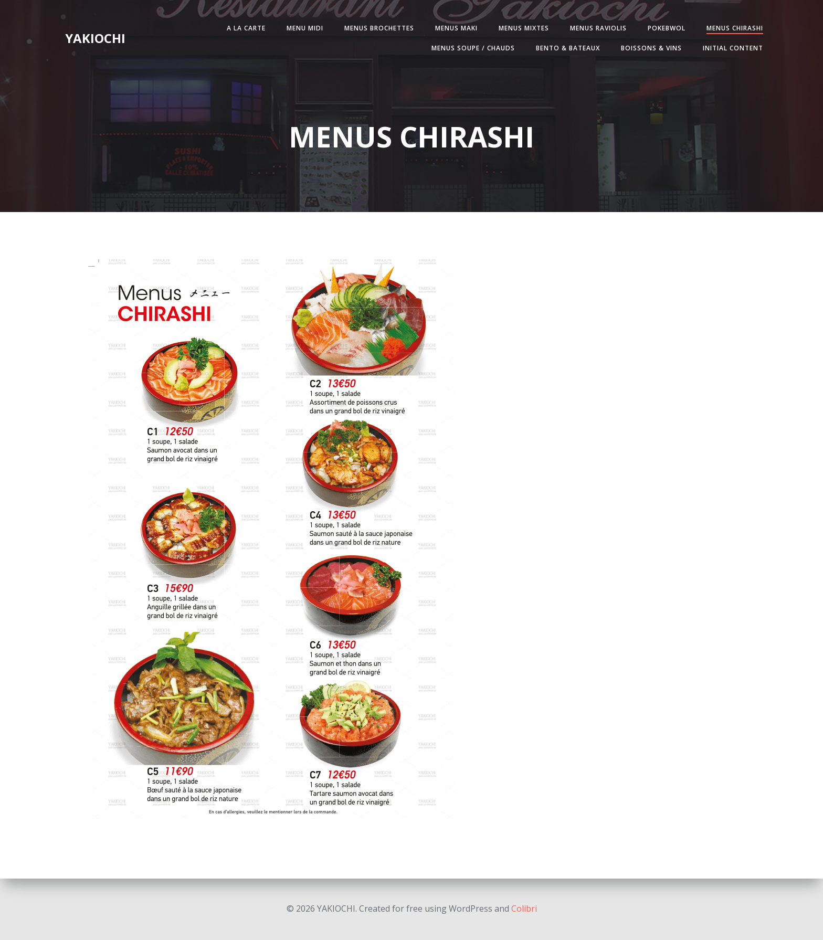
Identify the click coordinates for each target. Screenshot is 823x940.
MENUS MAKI (456, 28)
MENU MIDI (305, 28)
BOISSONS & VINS (651, 48)
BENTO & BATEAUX (568, 48)
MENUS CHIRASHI (734, 28)
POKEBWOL (666, 28)
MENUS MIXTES (524, 28)
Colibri (524, 908)
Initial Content (733, 48)
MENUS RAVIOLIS (598, 28)
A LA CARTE (246, 28)
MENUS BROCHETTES (379, 28)
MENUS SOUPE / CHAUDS (473, 48)
